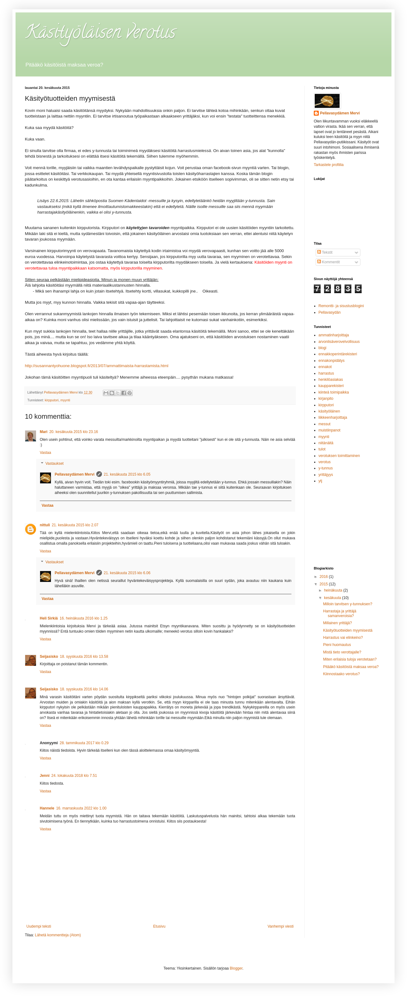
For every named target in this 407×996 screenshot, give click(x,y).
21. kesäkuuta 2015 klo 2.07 (75, 525)
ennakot (325, 367)
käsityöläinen (329, 411)
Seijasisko (49, 656)
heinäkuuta (333, 590)
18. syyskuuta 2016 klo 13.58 (84, 656)
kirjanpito (325, 398)
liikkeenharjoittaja (332, 417)
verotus (324, 462)
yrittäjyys (325, 475)
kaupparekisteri (331, 386)
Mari (44, 432)
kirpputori (51, 400)
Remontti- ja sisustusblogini (341, 306)
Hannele (47, 808)
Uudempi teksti (38, 926)
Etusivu (159, 926)
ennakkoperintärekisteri (337, 354)
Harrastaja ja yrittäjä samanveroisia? (339, 613)
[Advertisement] (345, 525)
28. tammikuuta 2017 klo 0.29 (84, 743)
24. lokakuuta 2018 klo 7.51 (74, 775)
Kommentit (328, 262)
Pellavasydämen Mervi (74, 474)
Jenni (44, 775)
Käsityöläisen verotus (100, 33)
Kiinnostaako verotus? (341, 674)
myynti (65, 400)
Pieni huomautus (337, 645)
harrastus (326, 373)
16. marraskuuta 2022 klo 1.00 (81, 808)
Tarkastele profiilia (329, 165)
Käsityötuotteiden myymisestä (348, 630)
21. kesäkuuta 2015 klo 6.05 (127, 474)
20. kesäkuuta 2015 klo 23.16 (73, 432)
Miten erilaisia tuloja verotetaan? (350, 659)
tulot (322, 449)
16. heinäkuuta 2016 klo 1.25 (83, 618)
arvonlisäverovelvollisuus (339, 341)
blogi (322, 348)
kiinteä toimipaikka (333, 392)
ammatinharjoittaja (333, 335)
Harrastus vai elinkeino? (343, 637)
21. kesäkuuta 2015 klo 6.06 (127, 573)
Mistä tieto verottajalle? (342, 652)
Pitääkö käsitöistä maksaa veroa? (351, 667)
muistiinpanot (329, 430)
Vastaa (45, 452)
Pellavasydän (329, 312)
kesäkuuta (333, 598)
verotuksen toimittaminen (339, 456)
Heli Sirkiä (49, 618)
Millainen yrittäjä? (337, 623)
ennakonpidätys (331, 360)
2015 (324, 584)
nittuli (45, 525)
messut (324, 424)
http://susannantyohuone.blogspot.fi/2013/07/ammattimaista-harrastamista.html (96, 365)
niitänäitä (325, 443)
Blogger (236, 968)
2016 (324, 576)
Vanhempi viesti (281, 926)
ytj (320, 481)
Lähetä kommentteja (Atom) (58, 935)
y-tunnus (325, 468)
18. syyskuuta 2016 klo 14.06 (84, 689)
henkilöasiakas (330, 379)
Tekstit (324, 252)
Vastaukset (54, 464)
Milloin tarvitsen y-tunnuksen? (347, 604)
